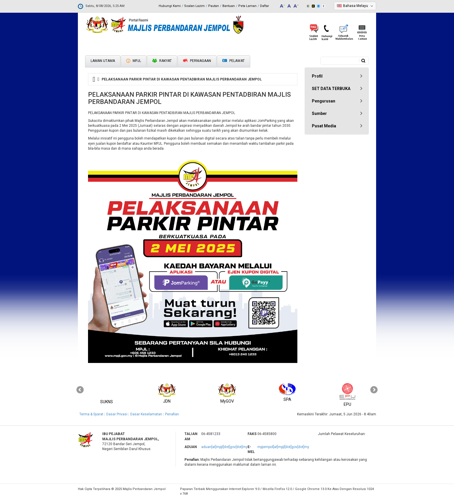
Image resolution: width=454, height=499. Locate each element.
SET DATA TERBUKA (331, 88)
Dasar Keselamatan (146, 414)
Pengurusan (323, 101)
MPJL (133, 61)
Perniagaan (197, 61)
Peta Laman (247, 6)
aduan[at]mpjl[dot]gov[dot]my (224, 447)
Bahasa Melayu (355, 6)
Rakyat (162, 61)
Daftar (264, 6)
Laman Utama (103, 61)
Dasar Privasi (116, 414)
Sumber (319, 113)
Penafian (172, 414)
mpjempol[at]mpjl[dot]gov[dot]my (283, 447)
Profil (317, 76)
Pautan (213, 6)
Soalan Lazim (194, 6)
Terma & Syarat (91, 414)
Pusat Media (324, 126)
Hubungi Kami (170, 6)
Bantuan (228, 6)
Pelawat (233, 61)
